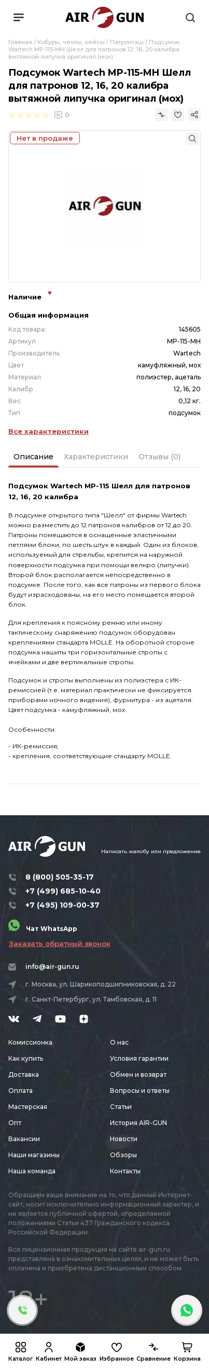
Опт (14, 1123)
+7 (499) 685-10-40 (63, 891)
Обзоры (123, 1155)
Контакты (125, 1171)
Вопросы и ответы (140, 1090)
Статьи (121, 1107)
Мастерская (27, 1107)
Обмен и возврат (138, 1074)
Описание (33, 456)
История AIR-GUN (138, 1123)
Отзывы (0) (159, 456)
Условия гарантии (139, 1058)
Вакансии (24, 1139)
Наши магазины (34, 1155)
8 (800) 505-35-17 (59, 877)
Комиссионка (30, 1042)
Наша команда (31, 1171)
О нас (119, 1042)
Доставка (23, 1074)
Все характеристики (48, 431)
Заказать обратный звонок (59, 943)
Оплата (20, 1090)
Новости (123, 1139)
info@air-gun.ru (52, 966)
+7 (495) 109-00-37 (62, 905)
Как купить (25, 1058)
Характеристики (96, 456)
